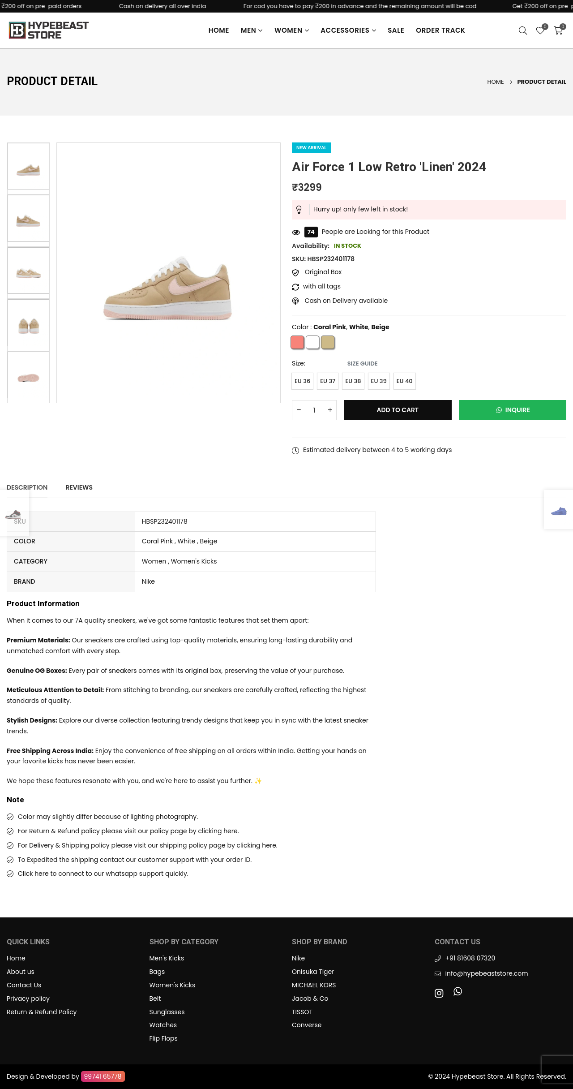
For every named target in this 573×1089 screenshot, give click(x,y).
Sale (396, 30)
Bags (157, 971)
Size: (335, 364)
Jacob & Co (310, 998)
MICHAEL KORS (314, 985)
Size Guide (362, 363)
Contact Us (24, 985)
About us (20, 971)
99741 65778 (103, 1076)
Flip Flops (164, 1038)
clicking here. (218, 830)
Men (252, 30)
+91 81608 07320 (470, 958)
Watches (163, 1024)
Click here (33, 873)
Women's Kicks (173, 985)
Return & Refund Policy (42, 1011)
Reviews (79, 487)
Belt (155, 998)
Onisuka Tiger (313, 971)
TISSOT (302, 1011)
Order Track (440, 30)
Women (291, 30)
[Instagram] (441, 992)
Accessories (348, 30)
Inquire (512, 409)
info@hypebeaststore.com (486, 973)
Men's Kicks (167, 958)
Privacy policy (28, 998)
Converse (306, 1024)
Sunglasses (167, 1011)
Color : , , (340, 327)
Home (219, 30)
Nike (298, 958)
